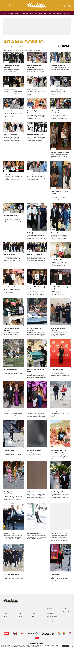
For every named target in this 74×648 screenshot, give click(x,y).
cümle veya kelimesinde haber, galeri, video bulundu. (21, 50)
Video (68, 13)
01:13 (37, 278)
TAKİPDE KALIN (66, 608)
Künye (48, 611)
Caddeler (17, 13)
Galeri (64, 13)
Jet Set (45, 13)
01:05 (14, 278)
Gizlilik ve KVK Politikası (52, 616)
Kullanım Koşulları (51, 619)
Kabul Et (65, 646)
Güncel (5, 13)
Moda (31, 13)
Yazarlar (59, 13)
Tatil (36, 13)
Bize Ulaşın (49, 608)
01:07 (60, 251)
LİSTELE (64, 46)
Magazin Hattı (52, 13)
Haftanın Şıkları (24, 13)
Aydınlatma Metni (51, 622)
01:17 (60, 278)
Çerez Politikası (50, 613)
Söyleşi (40, 13)
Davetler (11, 13)
